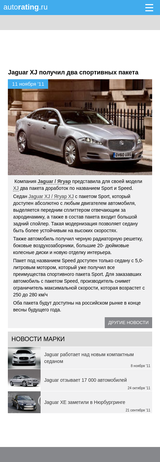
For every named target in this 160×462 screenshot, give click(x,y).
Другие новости (128, 322)
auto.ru (25, 7)
